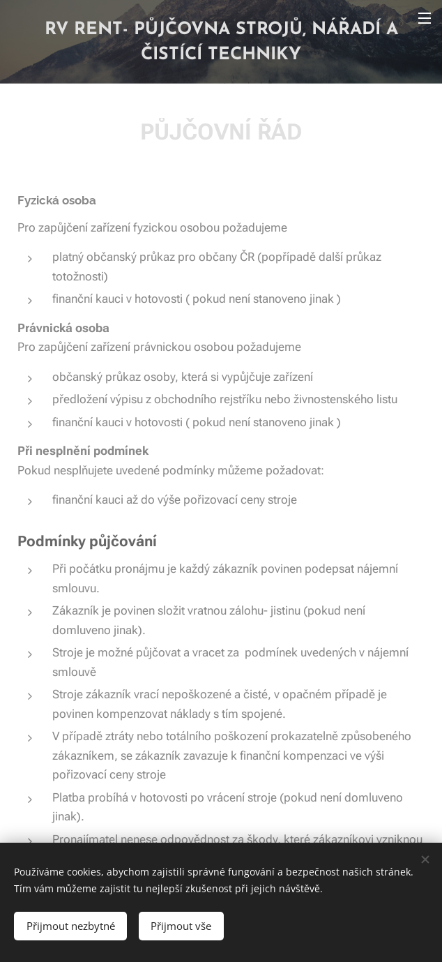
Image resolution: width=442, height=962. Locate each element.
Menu (424, 18)
